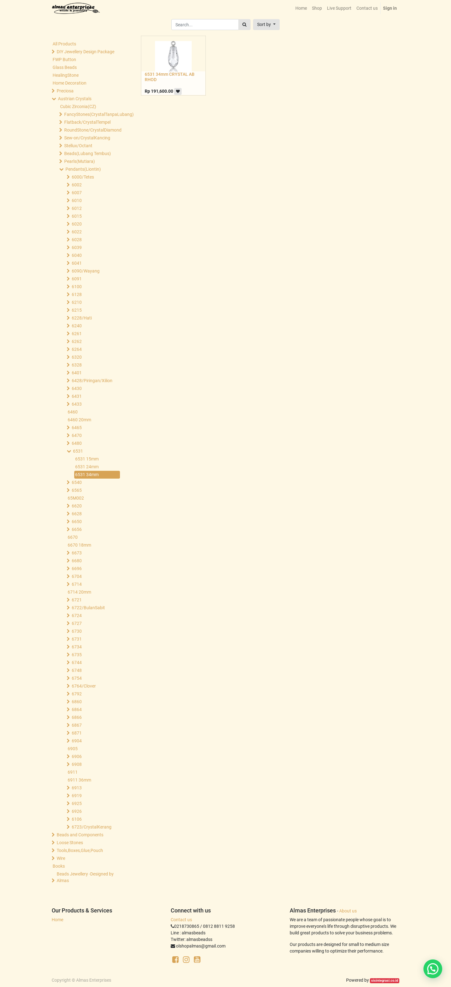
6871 (77, 732)
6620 (77, 505)
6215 (77, 310)
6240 (77, 325)
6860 (77, 701)
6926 (77, 811)
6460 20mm (79, 419)
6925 (77, 803)
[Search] (244, 24)
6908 (77, 764)
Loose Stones (70, 842)
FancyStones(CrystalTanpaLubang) (92, 114)
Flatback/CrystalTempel (87, 122)
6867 (77, 725)
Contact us (181, 919)
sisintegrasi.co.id (384, 981)
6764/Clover (84, 685)
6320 (77, 357)
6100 (77, 286)
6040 (77, 255)
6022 (77, 231)
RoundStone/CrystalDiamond (92, 129)
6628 (77, 513)
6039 (77, 247)
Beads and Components (80, 834)
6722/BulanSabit (88, 607)
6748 (77, 670)
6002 (77, 184)
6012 (77, 208)
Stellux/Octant (78, 145)
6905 (73, 748)
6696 (77, 568)
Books (59, 866)
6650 (77, 521)
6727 (77, 623)
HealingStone (66, 75)
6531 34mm (87, 474)
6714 (77, 584)
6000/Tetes (83, 176)
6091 (77, 278)
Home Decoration (69, 83)
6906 (77, 756)
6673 (77, 552)
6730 (77, 631)
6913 (77, 787)
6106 (77, 819)
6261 (77, 333)
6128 (77, 294)
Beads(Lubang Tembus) (87, 153)
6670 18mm (79, 545)
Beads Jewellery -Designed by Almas (85, 877)
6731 (77, 639)
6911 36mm (79, 779)
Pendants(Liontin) (83, 169)
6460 (73, 411)
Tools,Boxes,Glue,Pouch (80, 850)
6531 (78, 451)
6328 (77, 364)
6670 (73, 537)
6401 (77, 372)
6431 (77, 396)
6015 (77, 216)
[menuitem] (301, 8)
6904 (77, 740)
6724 (77, 615)
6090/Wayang (86, 270)
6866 (77, 717)
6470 (77, 435)
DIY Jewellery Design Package (85, 51)
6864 (77, 709)
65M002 (76, 498)
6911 (73, 772)
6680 (77, 560)
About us (348, 910)
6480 (77, 443)
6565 (77, 490)
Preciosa (65, 90)
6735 (77, 654)
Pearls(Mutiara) (79, 161)
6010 (77, 200)
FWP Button (64, 59)
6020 (77, 223)
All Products (64, 43)
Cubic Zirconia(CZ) (78, 106)
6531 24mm (87, 466)
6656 (77, 529)
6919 (77, 795)
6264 (77, 349)
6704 (77, 576)
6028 (77, 239)
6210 (77, 302)
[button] (266, 24)
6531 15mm (87, 458)
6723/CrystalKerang (91, 826)
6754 (77, 678)
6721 (77, 599)
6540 (77, 482)
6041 (77, 263)
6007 (77, 192)
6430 (77, 388)
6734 (77, 646)
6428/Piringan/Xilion (92, 380)
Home (57, 919)
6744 (77, 662)
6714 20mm (79, 592)
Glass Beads (65, 67)
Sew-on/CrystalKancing (87, 137)
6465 (77, 427)
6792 (77, 693)
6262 (77, 341)
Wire (61, 858)
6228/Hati (82, 317)
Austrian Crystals (74, 98)
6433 (77, 404)
